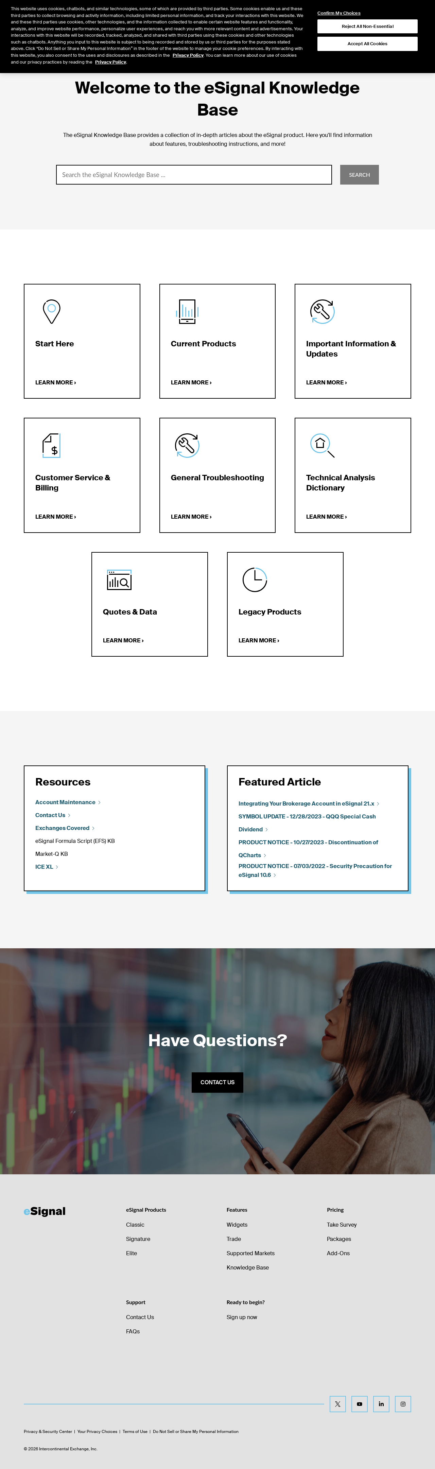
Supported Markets (251, 1253)
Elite (131, 1253)
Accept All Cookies (367, 34)
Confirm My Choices (338, 3)
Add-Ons (338, 1253)
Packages (339, 1239)
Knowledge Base (248, 1267)
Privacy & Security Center (48, 1431)
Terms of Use (135, 1431)
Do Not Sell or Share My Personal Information (196, 1431)
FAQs (133, 1331)
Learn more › (55, 382)
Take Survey (341, 1224)
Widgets (237, 1224)
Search (359, 174)
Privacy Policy (188, 45)
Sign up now (242, 1317)
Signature (138, 1239)
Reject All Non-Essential (368, 16)
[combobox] (194, 175)
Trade (234, 1239)
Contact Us (140, 1317)
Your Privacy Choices (97, 1431)
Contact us (217, 1082)
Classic (135, 1224)
